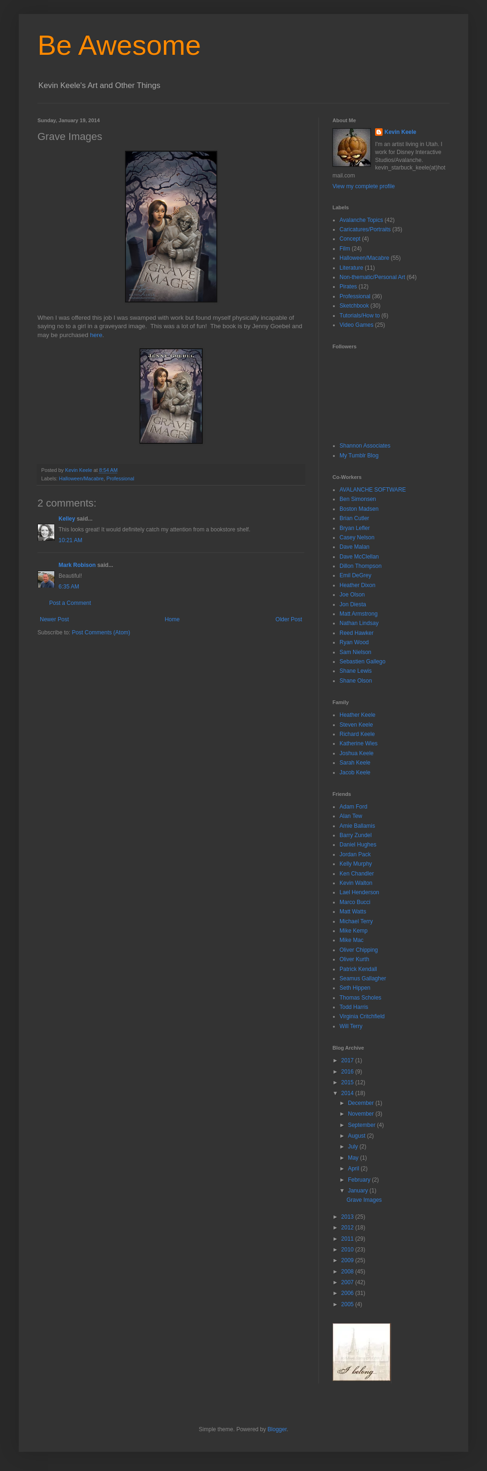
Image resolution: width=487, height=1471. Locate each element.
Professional (120, 478)
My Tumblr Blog (358, 455)
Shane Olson (355, 680)
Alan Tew (350, 816)
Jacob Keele (354, 772)
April (354, 1168)
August (357, 1136)
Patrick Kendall (358, 969)
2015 (348, 1082)
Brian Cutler (354, 518)
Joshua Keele (356, 753)
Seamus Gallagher (362, 978)
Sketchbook (354, 305)
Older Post (288, 619)
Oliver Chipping (358, 950)
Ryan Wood (354, 642)
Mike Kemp (353, 930)
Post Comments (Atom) (101, 632)
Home (172, 619)
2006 (348, 1293)
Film (344, 248)
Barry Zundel (355, 835)
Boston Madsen (358, 509)
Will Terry (350, 1026)
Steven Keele (356, 724)
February (360, 1180)
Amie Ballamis (357, 826)
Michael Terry (356, 921)
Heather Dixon (357, 585)
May (354, 1158)
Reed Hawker (356, 633)
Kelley (67, 518)
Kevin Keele (400, 132)
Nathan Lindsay (358, 623)
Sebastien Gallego (362, 661)
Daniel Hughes (357, 844)
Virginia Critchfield (362, 1016)
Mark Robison (77, 565)
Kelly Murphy (355, 864)
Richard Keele (357, 734)
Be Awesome (119, 45)
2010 (348, 1249)
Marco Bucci (354, 902)
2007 (348, 1282)
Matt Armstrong (358, 613)
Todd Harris (353, 1007)
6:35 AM (69, 586)
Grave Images (364, 1200)
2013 (348, 1217)
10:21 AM (70, 540)
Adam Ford (353, 806)
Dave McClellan (359, 556)
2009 (348, 1260)
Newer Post (54, 619)
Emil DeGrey (355, 575)
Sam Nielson (355, 652)
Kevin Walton (355, 883)
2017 (348, 1060)
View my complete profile (363, 186)
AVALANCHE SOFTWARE (372, 489)
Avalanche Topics (361, 220)
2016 (348, 1071)
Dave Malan (354, 547)
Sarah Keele (354, 762)
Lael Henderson (359, 892)
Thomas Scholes (360, 997)
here (96, 334)
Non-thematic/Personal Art (372, 277)
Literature (351, 268)
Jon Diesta (352, 604)
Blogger (277, 1429)
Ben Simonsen (357, 499)
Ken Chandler (356, 873)
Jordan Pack (355, 854)
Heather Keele (357, 715)
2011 (348, 1239)
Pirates (348, 286)
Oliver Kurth (354, 959)
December (362, 1103)
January (358, 1190)
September (362, 1125)
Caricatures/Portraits (365, 229)
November (362, 1114)
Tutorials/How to (359, 315)
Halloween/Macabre (81, 478)
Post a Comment (70, 603)
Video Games (356, 325)
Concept (350, 238)
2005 (348, 1304)
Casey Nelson (357, 537)
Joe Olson (352, 594)
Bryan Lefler (354, 528)
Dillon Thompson (360, 566)
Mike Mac (351, 940)
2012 (348, 1227)
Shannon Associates (365, 445)
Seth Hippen (354, 988)
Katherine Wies (358, 743)
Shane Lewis (355, 671)
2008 (348, 1271)
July (354, 1146)
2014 (348, 1093)
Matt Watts (352, 911)
